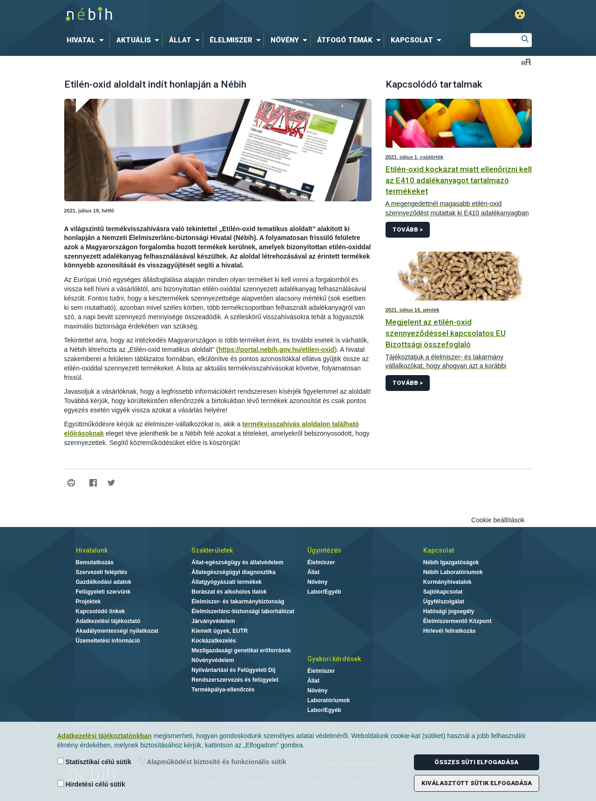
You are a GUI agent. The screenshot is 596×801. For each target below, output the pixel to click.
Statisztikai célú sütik (94, 762)
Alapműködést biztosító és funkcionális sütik (212, 762)
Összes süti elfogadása (476, 762)
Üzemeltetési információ (108, 640)
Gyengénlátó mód (520, 14)
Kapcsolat (438, 550)
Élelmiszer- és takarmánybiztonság (237, 601)
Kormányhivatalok (447, 582)
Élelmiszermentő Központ (457, 621)
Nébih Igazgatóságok (451, 562)
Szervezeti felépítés (102, 572)
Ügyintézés (324, 550)
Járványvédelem (213, 621)
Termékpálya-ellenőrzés (222, 689)
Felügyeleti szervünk (103, 592)
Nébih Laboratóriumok (453, 572)
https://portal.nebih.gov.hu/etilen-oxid (276, 349)
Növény (317, 582)
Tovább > (408, 229)
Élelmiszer (321, 562)
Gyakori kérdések (334, 659)
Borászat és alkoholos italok (228, 592)
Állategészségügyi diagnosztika (233, 572)
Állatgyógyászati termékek (226, 582)
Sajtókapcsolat (443, 592)
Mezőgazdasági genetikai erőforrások (241, 650)
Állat (313, 572)
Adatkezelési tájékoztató (108, 621)
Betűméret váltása (526, 62)
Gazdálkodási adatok (103, 582)
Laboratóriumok (328, 700)
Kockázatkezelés (213, 640)
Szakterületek (212, 550)
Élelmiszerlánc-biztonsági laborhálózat (242, 611)
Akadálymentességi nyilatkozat (117, 631)
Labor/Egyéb (324, 592)
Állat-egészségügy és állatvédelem (237, 562)
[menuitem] (87, 40)
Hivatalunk (92, 550)
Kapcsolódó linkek (100, 611)
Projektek (88, 601)
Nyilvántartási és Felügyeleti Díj (233, 670)
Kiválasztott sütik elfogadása (476, 783)
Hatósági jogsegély (448, 611)
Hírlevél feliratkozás (449, 631)
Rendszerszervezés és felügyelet (234, 680)
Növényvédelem (212, 660)
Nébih (198, 15)
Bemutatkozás (95, 562)
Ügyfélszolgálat (443, 601)
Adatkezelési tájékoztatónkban (104, 735)
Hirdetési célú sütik (91, 784)
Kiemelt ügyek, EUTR (219, 631)
